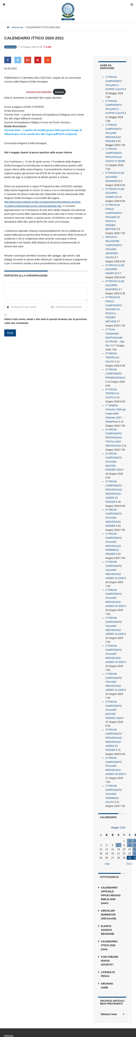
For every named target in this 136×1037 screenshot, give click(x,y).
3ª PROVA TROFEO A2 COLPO (112, 349)
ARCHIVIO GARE (107, 964)
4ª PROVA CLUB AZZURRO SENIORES (114, 279)
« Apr (107, 842)
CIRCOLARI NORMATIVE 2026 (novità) (108, 893)
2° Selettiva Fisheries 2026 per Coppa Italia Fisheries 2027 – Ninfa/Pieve (115, 403)
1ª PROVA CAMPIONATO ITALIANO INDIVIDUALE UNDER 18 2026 (114, 609)
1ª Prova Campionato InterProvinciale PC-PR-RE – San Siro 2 (114, 329)
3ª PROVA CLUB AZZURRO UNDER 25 (114, 189)
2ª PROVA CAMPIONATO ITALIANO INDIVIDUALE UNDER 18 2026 (114, 745)
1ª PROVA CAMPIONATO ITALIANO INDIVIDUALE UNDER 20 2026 (114, 582)
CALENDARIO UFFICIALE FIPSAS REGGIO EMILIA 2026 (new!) (110, 873)
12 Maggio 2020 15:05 (29, 47)
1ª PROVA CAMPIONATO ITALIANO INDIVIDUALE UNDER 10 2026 (114, 664)
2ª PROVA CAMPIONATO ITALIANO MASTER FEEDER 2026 (113, 450)
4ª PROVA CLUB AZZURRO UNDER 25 (114, 263)
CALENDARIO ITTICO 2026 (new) (109, 923)
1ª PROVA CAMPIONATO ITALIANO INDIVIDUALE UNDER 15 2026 (114, 636)
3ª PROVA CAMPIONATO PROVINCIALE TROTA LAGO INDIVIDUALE (113, 427)
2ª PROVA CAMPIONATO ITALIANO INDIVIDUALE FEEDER (113, 504)
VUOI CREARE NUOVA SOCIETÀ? (109, 939)
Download (59, 92)
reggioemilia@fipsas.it (25, 1025)
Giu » (130, 842)
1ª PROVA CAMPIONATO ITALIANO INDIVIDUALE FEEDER (113, 131)
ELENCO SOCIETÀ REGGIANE (107, 908)
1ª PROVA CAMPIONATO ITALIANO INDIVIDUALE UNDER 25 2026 (114, 555)
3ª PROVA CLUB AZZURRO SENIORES (114, 174)
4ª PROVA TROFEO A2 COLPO (112, 384)
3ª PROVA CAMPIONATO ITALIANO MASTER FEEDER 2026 (113, 691)
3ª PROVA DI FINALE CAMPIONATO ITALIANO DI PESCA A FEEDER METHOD (113, 302)
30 (129, 836)
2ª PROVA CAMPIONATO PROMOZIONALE (115, 364)
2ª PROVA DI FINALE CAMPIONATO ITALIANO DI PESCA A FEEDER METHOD (113, 213)
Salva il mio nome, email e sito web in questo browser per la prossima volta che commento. (45, 320)
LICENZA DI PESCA (108, 952)
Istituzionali (17, 27)
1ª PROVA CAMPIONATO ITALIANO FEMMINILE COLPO (113, 772)
